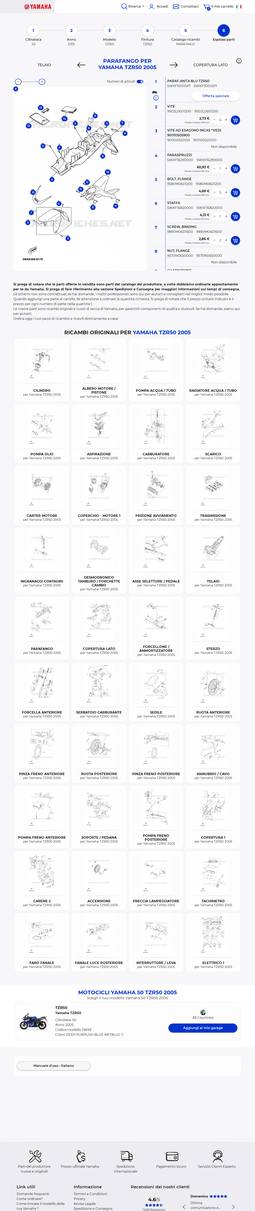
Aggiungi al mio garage (203, 1028)
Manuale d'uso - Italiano (54, 1066)
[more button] (226, 120)
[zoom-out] (18, 82)
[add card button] (235, 120)
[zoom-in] (42, 82)
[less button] (214, 120)
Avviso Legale (85, 1204)
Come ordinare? (30, 1199)
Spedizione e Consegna (93, 1209)
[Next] (174, 65)
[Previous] (81, 65)
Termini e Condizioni (90, 1194)
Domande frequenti (33, 1194)
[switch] (140, 81)
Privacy (79, 1199)
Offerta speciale (215, 96)
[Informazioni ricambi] (156, 98)
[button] (239, 60)
